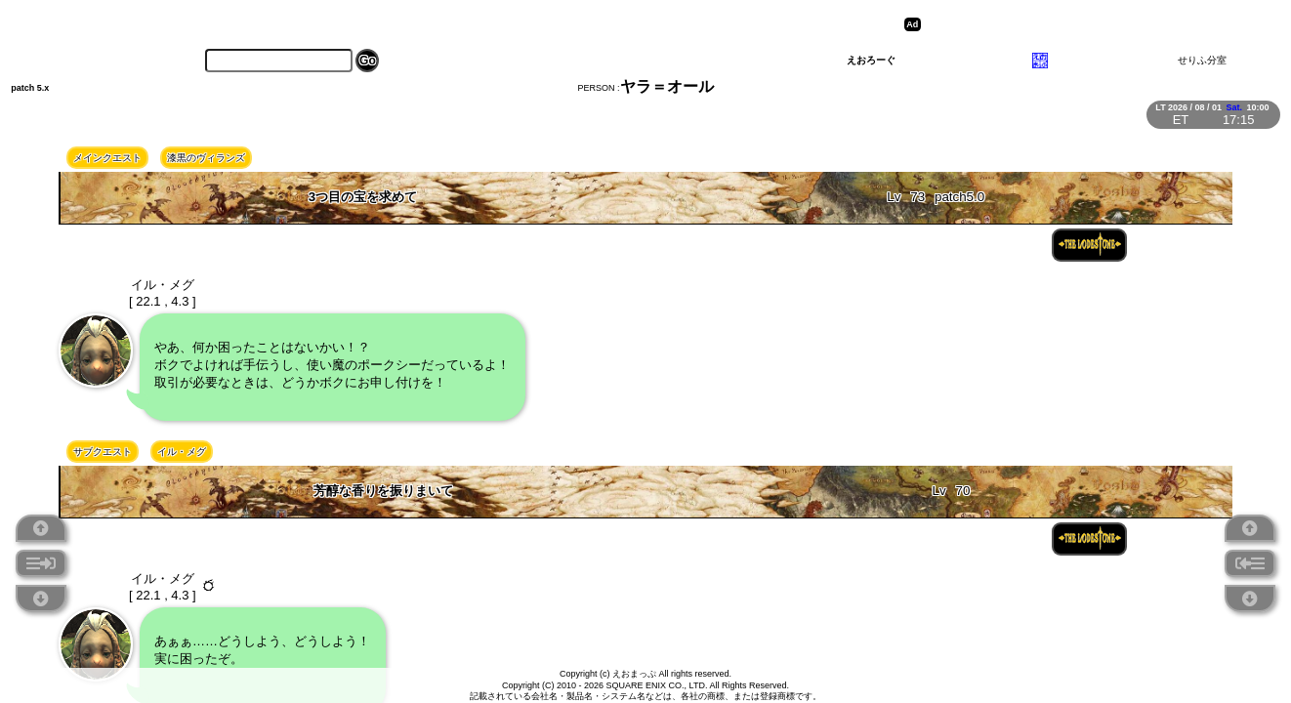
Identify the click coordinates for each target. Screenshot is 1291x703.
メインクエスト (107, 157)
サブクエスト (102, 451)
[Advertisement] (1077, 24)
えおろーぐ (871, 60)
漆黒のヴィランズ (206, 157)
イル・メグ (181, 451)
